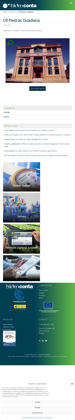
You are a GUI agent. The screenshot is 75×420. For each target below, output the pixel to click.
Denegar (37, 407)
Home (5, 12)
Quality (41, 293)
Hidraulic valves (8, 327)
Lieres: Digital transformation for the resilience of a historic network (29, 130)
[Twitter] (40, 340)
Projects (42, 295)
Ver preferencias (37, 413)
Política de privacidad (22, 356)
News (41, 298)
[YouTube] (46, 340)
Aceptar (37, 402)
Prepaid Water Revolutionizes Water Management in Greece (26, 139)
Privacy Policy (39, 417)
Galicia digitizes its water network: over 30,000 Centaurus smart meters (30, 151)
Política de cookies (28, 417)
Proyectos (13, 12)
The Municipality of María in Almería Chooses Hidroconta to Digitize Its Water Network (36, 155)
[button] (72, 384)
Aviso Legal (11, 356)
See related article (37, 88)
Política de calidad (36, 356)
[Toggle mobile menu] (71, 3)
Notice (6, 117)
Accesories (7, 329)
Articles (7, 112)
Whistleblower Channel (50, 356)
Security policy (62, 356)
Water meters (8, 324)
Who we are (43, 290)
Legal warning (48, 417)
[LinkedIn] (43, 340)
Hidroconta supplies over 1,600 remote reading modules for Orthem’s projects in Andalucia (37, 135)
